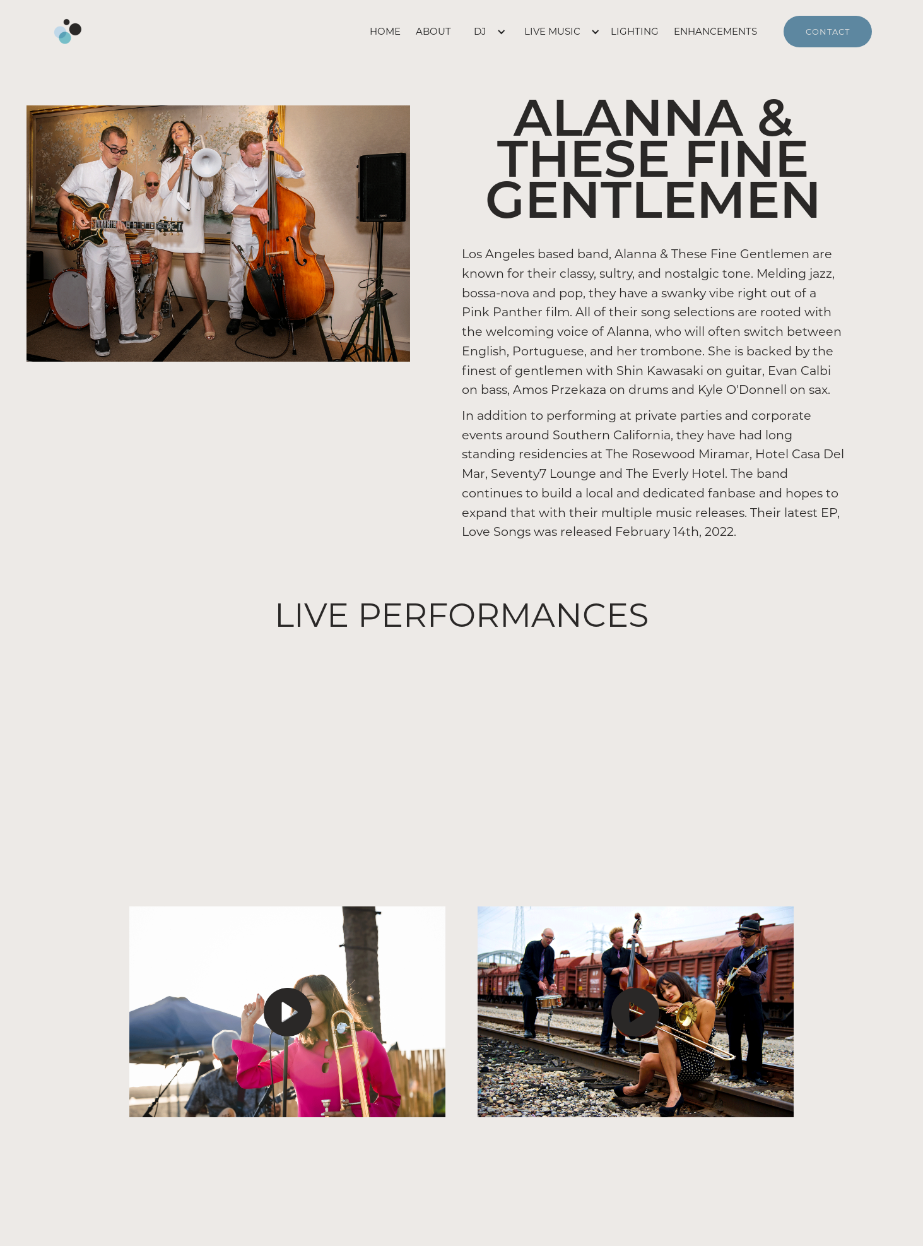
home (385, 31)
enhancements (715, 31)
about (433, 31)
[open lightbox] (287, 1011)
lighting (635, 31)
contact (828, 32)
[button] (484, 31)
